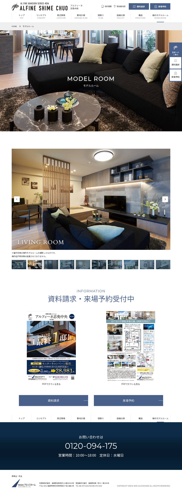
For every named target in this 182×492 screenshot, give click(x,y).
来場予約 (162, 6)
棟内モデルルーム (160, 418)
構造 (140, 418)
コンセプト (41, 418)
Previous (17, 199)
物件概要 (107, 6)
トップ (22, 418)
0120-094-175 (91, 446)
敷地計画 (81, 418)
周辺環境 (61, 418)
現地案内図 (119, 6)
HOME (14, 26)
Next (165, 199)
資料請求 (141, 6)
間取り (101, 418)
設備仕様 (121, 418)
